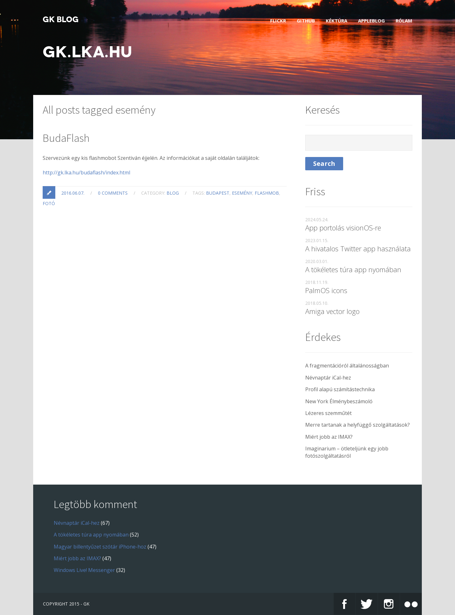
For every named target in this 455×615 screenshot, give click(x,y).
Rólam (404, 20)
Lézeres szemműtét (328, 413)
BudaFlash (66, 138)
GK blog (61, 20)
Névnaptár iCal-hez (328, 377)
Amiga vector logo (332, 311)
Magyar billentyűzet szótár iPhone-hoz (100, 546)
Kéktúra (336, 20)
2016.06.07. (72, 193)
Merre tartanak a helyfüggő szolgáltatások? (357, 424)
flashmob (267, 193)
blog (173, 193)
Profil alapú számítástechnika (340, 389)
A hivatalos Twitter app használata (358, 248)
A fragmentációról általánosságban (347, 365)
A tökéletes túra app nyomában (353, 269)
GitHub (306, 20)
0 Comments (113, 193)
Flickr (278, 20)
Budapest (217, 193)
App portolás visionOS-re (343, 227)
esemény (242, 193)
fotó (49, 203)
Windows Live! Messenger (84, 570)
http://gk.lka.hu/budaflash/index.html (86, 172)
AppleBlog (371, 20)
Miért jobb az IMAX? (329, 436)
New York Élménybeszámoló (339, 401)
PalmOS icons (326, 290)
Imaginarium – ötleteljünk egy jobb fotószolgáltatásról (346, 452)
